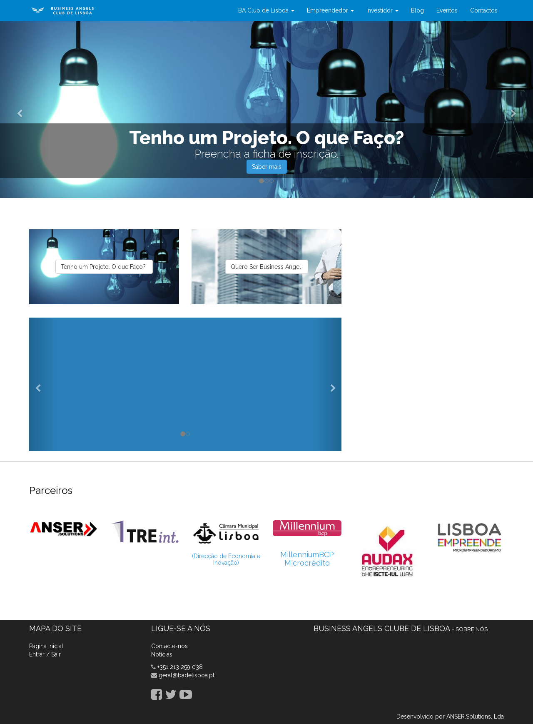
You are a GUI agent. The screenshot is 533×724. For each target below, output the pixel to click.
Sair (56, 654)
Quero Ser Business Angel (267, 266)
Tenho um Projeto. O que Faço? (104, 266)
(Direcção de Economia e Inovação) (226, 559)
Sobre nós (472, 629)
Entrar (37, 654)
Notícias (161, 654)
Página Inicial (46, 646)
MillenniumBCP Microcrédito (307, 558)
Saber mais (266, 166)
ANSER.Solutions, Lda (475, 716)
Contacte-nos (169, 646)
